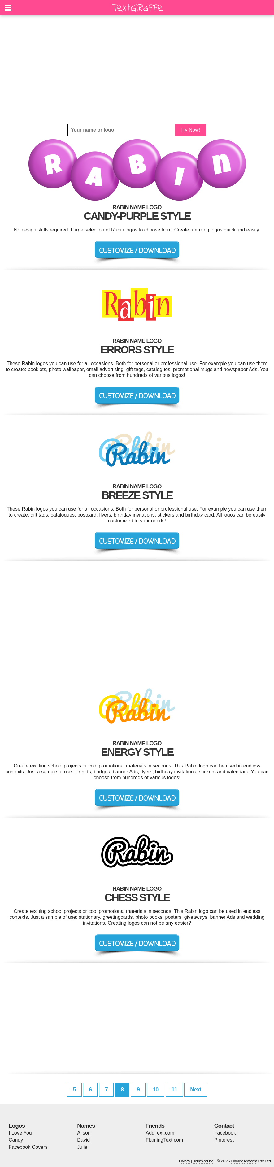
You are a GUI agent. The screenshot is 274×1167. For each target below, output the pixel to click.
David (83, 1140)
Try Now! (190, 129)
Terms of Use (203, 1161)
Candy (16, 1140)
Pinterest (224, 1140)
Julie (82, 1147)
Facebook (225, 1132)
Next (195, 1090)
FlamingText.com (164, 1140)
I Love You (20, 1132)
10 (155, 1090)
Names (86, 1125)
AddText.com (160, 1132)
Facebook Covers (28, 1147)
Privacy (184, 1161)
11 (174, 1090)
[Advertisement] (137, 69)
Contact (224, 1125)
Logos (17, 1125)
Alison (84, 1132)
